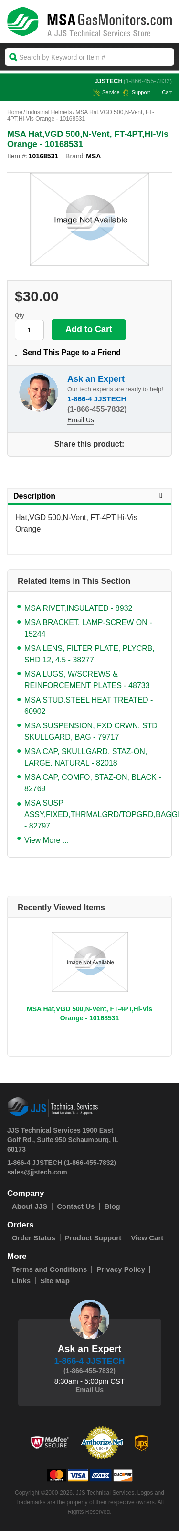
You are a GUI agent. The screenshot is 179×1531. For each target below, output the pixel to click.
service (106, 92)
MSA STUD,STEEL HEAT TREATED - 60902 (88, 705)
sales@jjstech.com (37, 1172)
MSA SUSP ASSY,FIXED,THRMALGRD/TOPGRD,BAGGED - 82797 (93, 814)
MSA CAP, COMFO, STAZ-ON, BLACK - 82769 (92, 783)
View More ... (46, 840)
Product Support (93, 1238)
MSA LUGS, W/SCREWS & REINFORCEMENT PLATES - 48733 (87, 680)
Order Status (33, 1238)
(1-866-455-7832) (148, 80)
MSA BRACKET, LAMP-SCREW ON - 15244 (88, 628)
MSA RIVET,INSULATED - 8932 (78, 608)
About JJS (29, 1206)
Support (136, 92)
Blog (112, 1206)
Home (14, 112)
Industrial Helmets (49, 112)
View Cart (147, 1238)
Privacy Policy (120, 1269)
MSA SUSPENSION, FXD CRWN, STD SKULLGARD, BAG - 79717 (91, 731)
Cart (162, 92)
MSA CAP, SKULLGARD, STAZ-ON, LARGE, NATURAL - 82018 (85, 757)
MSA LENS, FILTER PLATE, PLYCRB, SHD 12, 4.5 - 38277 (89, 654)
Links (21, 1281)
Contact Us (76, 1206)
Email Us (80, 420)
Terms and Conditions (49, 1269)
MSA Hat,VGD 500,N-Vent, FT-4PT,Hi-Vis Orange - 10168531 (89, 1013)
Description (89, 496)
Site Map (55, 1281)
